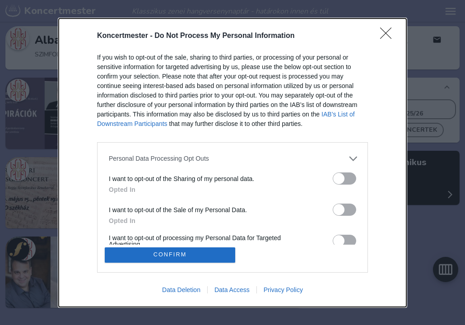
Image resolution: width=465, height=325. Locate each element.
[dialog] (232, 162)
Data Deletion (181, 289)
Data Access (232, 289)
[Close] (388, 35)
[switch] (344, 178)
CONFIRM (170, 254)
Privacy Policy (283, 289)
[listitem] (232, 158)
